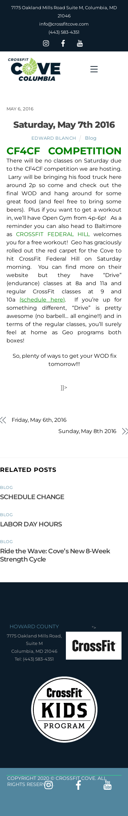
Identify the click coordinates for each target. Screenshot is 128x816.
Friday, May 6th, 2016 (39, 420)
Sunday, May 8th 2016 (87, 431)
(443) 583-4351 (64, 32)
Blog (91, 138)
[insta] (46, 42)
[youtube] (80, 42)
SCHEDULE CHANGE (32, 497)
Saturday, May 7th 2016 (64, 124)
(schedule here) (42, 299)
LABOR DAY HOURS (31, 524)
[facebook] (63, 42)
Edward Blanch (53, 138)
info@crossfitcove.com (64, 24)
